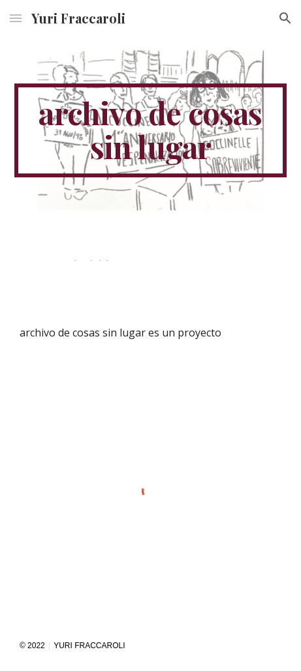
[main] (150, 130)
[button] (15, 18)
